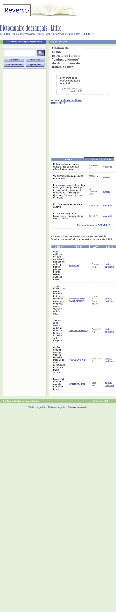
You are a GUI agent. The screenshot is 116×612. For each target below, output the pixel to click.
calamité (107, 205)
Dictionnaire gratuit (57, 407)
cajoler (106, 177)
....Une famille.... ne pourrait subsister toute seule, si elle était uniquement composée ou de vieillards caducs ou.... (59, 300)
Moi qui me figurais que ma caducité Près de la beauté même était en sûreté (66, 167)
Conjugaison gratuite (78, 407)
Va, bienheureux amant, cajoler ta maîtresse (68, 177)
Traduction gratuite (37, 407)
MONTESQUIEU (77, 384)
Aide (28, 401)
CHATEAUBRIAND (78, 330)
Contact (36, 401)
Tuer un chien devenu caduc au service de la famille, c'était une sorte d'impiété (58, 330)
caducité (107, 167)
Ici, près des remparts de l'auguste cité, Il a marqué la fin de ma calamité (68, 216)
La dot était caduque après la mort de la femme (58, 384)
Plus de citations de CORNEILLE (93, 225)
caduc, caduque (109, 265)
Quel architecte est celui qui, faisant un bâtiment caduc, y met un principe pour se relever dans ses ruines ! (59, 265)
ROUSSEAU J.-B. (77, 360)
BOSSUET (74, 265)
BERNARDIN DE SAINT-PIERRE (77, 299)
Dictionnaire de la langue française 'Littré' (24, 42)
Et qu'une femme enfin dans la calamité (67, 205)
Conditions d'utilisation (14, 401)
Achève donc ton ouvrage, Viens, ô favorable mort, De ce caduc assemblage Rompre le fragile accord (59, 360)
